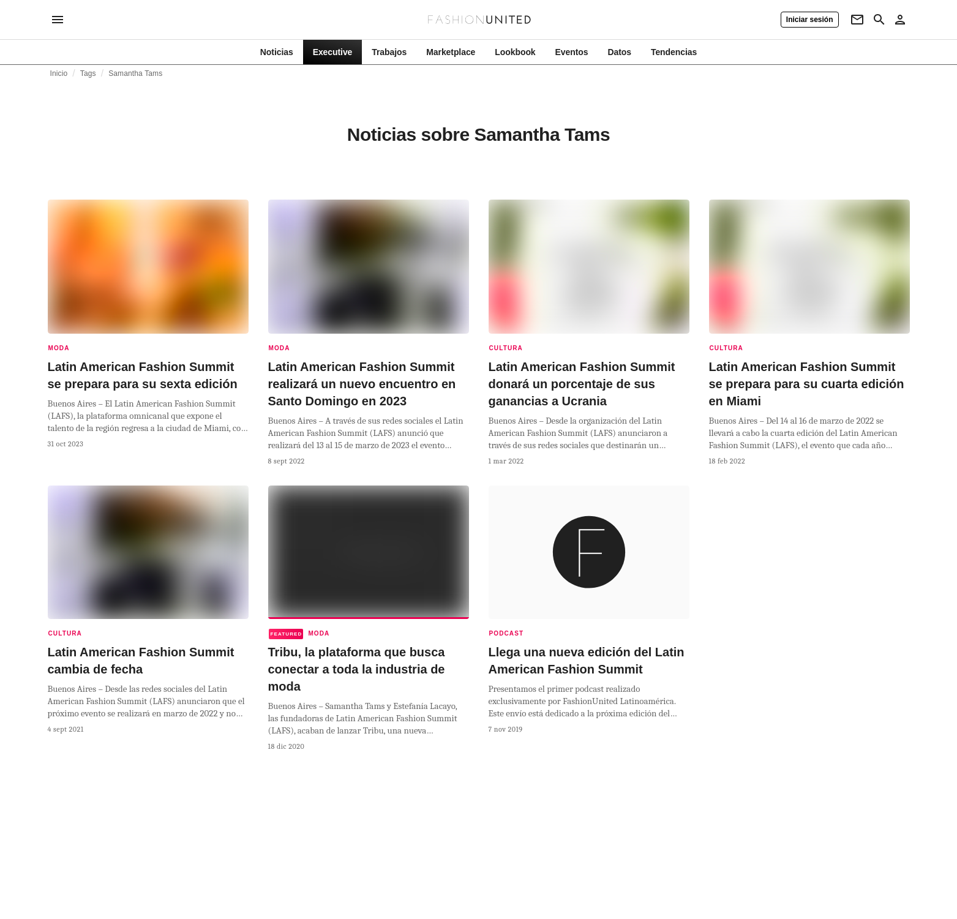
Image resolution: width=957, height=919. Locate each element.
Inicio (59, 73)
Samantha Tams (135, 73)
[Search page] (879, 19)
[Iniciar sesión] (810, 20)
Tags (88, 73)
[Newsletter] (857, 19)
